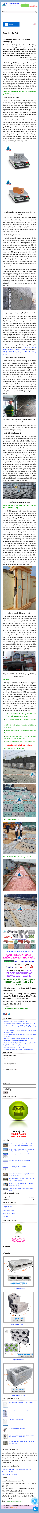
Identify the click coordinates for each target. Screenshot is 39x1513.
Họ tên (5, 1058)
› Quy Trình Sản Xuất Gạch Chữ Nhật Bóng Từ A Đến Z (18, 1038)
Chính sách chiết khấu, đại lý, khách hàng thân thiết (16, 1469)
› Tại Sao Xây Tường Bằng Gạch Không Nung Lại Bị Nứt (19, 1023)
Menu (11, 24)
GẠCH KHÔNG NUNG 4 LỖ (18, 1324)
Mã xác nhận (7, 1083)
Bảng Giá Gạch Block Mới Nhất (17, 1167)
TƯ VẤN (6, 1216)
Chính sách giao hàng (8, 1472)
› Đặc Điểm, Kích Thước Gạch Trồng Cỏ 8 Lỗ (16, 1021)
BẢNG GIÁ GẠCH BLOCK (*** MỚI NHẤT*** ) (21, 1402)
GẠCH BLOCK (7, 1207)
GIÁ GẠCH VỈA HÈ (9, 1213)
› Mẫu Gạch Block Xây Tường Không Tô (14, 1047)
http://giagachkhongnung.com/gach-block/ (19, 951)
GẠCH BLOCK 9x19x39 (18, 1288)
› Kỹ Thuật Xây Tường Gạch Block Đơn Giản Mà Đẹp (18, 1049)
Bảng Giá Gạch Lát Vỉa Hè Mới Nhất (19, 1154)
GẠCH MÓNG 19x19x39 (18, 1395)
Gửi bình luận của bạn (10, 1069)
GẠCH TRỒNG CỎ (18, 1360)
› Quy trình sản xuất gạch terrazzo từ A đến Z (15, 1040)
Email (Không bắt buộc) (9, 1063)
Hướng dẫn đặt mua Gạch (9, 1474)
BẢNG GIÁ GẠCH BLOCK (16, 1419)
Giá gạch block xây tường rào (17, 1428)
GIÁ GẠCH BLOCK (9, 1210)
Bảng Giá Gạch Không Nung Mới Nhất (19, 1160)
